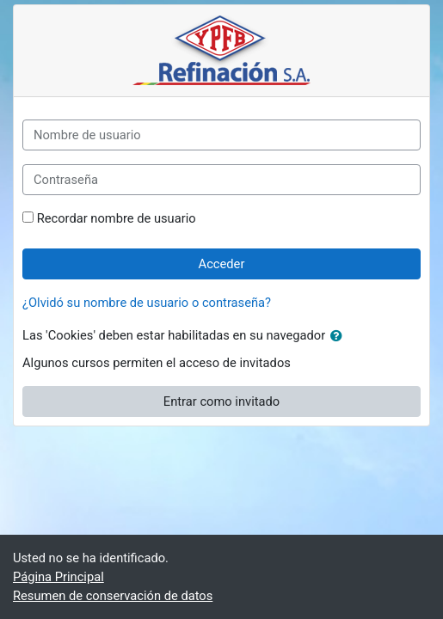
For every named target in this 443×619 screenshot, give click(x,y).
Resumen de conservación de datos (112, 596)
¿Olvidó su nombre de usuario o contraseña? (146, 302)
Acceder (222, 264)
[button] (340, 336)
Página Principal (58, 577)
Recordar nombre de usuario (116, 218)
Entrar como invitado (221, 401)
